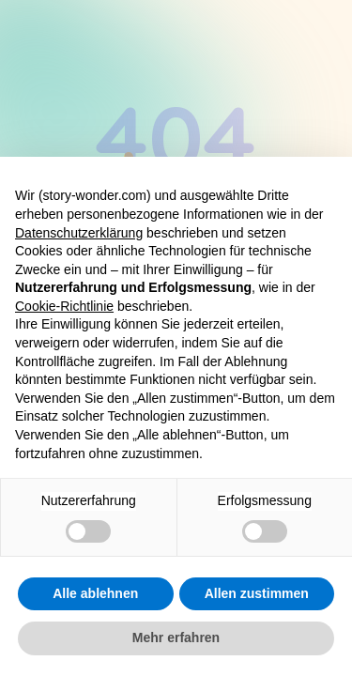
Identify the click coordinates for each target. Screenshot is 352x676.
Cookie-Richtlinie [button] (64, 306)
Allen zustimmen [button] (257, 593)
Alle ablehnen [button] (95, 593)
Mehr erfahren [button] (176, 637)
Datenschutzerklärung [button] (79, 232)
